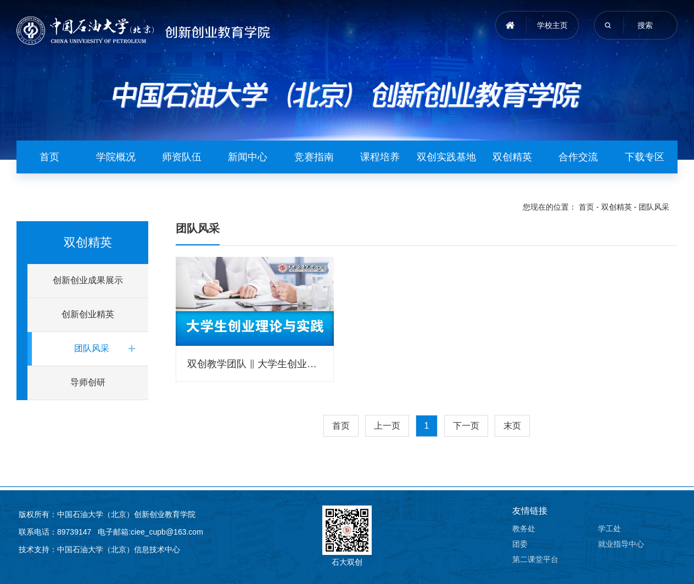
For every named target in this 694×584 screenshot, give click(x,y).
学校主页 (552, 25)
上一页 (387, 425)
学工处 (609, 528)
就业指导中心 (621, 544)
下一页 (466, 425)
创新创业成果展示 (88, 280)
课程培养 (380, 156)
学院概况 (116, 156)
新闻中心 (247, 156)
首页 (49, 156)
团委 (520, 544)
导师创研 (87, 382)
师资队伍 (182, 156)
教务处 (523, 528)
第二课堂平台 (535, 559)
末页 (512, 425)
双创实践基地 (446, 156)
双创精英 (512, 156)
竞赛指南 (314, 156)
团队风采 (654, 207)
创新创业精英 (87, 314)
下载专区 (644, 156)
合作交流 (578, 156)
